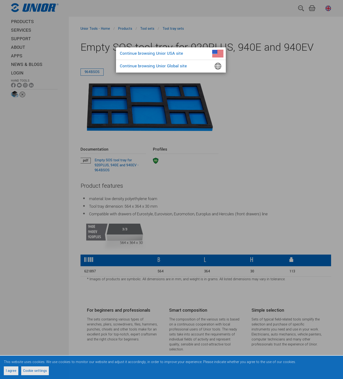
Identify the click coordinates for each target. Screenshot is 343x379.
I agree (11, 370)
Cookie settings (35, 370)
